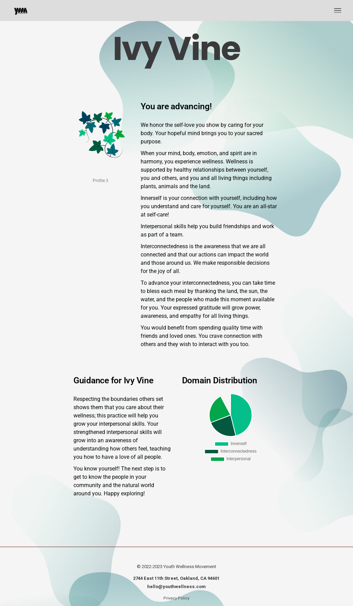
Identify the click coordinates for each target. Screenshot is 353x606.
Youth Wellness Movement (189, 566)
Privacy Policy (176, 598)
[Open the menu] (337, 10)
